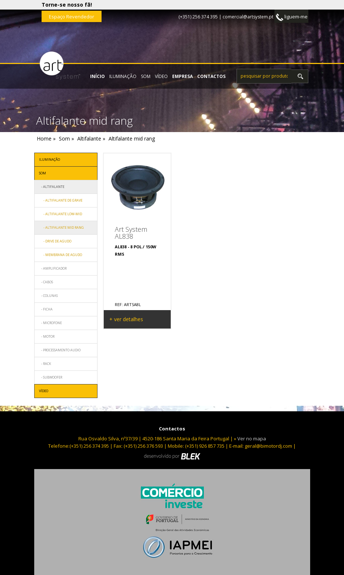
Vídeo (161, 76)
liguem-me (292, 17)
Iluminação (122, 76)
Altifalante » (91, 138)
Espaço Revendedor (71, 16)
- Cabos (46, 282)
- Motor (46, 336)
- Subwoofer (50, 377)
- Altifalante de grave (60, 200)
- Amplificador (53, 268)
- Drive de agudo (55, 241)
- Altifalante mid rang (61, 227)
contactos (211, 76)
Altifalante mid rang (132, 138)
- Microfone (50, 322)
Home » (46, 138)
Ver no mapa (251, 438)
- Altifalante (51, 186)
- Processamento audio (60, 350)
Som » (66, 138)
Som (145, 76)
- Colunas (48, 295)
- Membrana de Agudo (60, 254)
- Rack (45, 363)
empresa (182, 76)
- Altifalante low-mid (60, 214)
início (97, 76)
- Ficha (46, 309)
